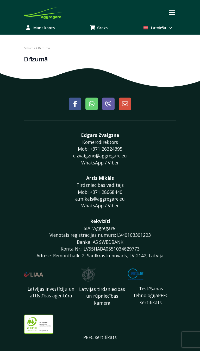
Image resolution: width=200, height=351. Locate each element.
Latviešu (158, 27)
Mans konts (40, 27)
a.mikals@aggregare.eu (100, 199)
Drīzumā (36, 59)
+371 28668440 (106, 192)
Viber (113, 162)
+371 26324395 (106, 149)
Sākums (29, 48)
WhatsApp (92, 162)
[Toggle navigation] (172, 13)
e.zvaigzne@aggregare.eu (100, 155)
